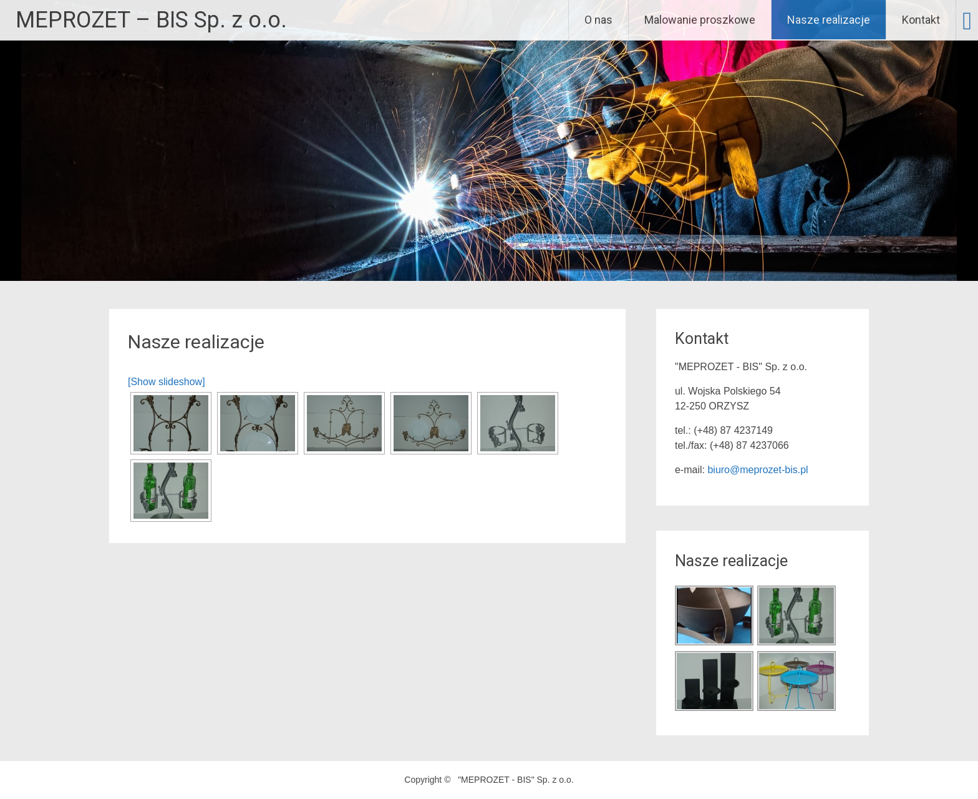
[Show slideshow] (166, 381)
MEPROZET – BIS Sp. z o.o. (151, 20)
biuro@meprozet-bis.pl (757, 469)
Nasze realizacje (828, 19)
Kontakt (921, 19)
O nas (598, 19)
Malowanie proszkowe (699, 19)
